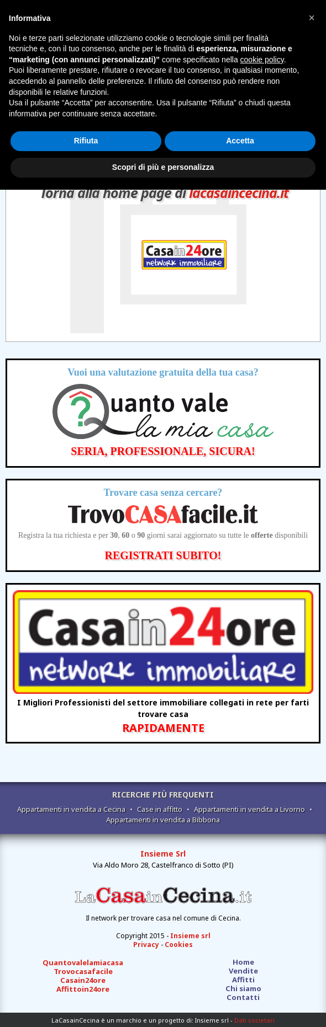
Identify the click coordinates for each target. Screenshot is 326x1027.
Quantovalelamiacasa (83, 962)
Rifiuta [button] (86, 140)
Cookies (179, 944)
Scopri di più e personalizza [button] (163, 167)
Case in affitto (159, 809)
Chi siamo (243, 988)
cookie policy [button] (262, 59)
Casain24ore (83, 980)
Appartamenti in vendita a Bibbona (163, 819)
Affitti (243, 980)
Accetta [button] (240, 140)
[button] (311, 17)
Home (243, 962)
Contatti (243, 997)
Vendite (243, 971)
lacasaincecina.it (238, 192)
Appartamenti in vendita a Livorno (249, 809)
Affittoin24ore (82, 989)
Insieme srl (190, 935)
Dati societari (254, 1020)
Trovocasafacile (83, 971)
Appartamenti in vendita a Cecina (71, 809)
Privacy (146, 944)
